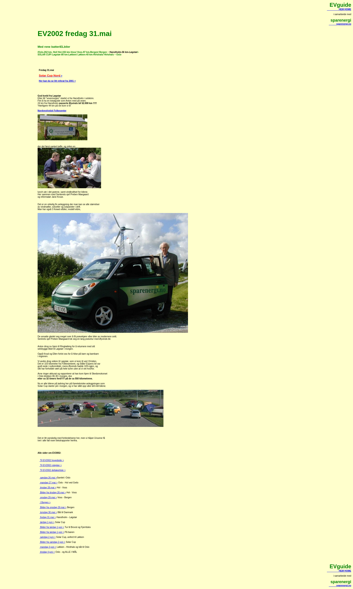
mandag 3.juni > (47, 547)
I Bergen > (44, 502)
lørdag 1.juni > (46, 522)
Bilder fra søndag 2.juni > (52, 542)
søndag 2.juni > (47, 537)
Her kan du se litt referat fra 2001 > (57, 81)
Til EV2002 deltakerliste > (52, 470)
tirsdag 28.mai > (47, 487)
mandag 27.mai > (48, 482)
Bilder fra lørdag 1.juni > (51, 527)
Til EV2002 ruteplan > (50, 465)
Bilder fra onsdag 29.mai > (52, 507)
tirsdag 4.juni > (47, 552)
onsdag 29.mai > (48, 497)
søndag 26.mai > (48, 477)
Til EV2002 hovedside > (51, 460)
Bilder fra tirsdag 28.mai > (52, 492)
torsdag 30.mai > (48, 512)
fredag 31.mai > (47, 517)
